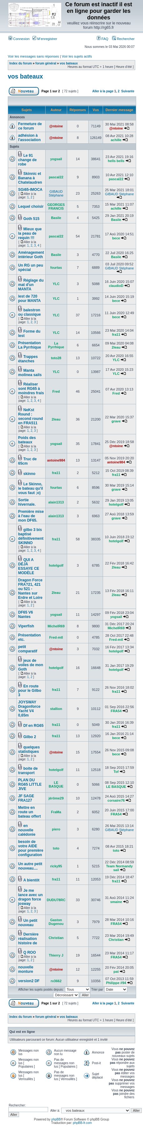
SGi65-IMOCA (30, 189)
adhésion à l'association (29, 137)
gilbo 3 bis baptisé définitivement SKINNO (30, 536)
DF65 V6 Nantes (25, 614)
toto (56, 848)
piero (56, 829)
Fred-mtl (56, 637)
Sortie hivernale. (27, 502)
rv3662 (56, 981)
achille (116, 140)
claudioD (116, 286)
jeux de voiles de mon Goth (30, 664)
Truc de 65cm (27, 461)
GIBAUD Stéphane (56, 193)
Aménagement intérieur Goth (31, 254)
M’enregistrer (44, 39)
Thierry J (56, 955)
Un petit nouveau (27, 922)
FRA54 (116, 711)
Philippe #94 (116, 983)
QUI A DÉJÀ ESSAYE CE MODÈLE (28, 566)
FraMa (56, 812)
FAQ (102, 39)
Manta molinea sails (30, 372)
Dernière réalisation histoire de (28, 938)
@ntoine (56, 126)
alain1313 (56, 502)
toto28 (56, 358)
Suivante (127, 91)
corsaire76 (116, 800)
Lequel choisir (30, 206)
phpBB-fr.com (82, 1123)
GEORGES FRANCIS (56, 206)
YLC (56, 284)
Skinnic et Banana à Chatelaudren (30, 178)
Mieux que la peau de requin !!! (30, 233)
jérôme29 (55, 798)
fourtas (56, 267)
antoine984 (56, 460)
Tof (116, 771)
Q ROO (29, 952)
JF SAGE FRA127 (26, 798)
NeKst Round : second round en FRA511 (30, 416)
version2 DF (29, 981)
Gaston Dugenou (56, 922)
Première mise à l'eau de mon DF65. (31, 516)
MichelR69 (55, 626)
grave (116, 421)
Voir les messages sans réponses (33, 56)
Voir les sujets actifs (77, 56)
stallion (56, 709)
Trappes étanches (28, 359)
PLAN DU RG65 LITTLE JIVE (30, 784)
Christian (56, 938)
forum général (45, 63)
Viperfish (26, 626)
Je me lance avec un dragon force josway (30, 897)
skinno (29, 474)
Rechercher (123, 39)
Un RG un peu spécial (30, 267)
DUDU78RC (56, 900)
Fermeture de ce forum (30, 126)
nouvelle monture (25, 969)
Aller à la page (102, 91)
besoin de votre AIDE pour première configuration (30, 848)
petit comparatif (27, 649)
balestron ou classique (29, 312)
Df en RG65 (33, 725)
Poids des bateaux (27, 440)
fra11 (116, 334)
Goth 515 (31, 219)
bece (116, 238)
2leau (116, 347)
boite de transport (28, 770)
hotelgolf (116, 504)
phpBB (56, 1119)
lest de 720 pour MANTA (29, 298)
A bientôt (31, 880)
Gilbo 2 (29, 737)
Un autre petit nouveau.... (30, 866)
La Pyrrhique (56, 345)
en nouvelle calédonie (26, 830)
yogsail (56, 159)
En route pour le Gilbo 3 (29, 690)
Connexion (19, 39)
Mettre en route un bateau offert (29, 812)
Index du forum (20, 63)
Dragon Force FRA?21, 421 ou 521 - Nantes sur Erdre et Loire (30, 589)
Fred (56, 391)
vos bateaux (69, 63)
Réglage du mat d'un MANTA (30, 284)
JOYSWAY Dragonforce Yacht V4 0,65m (29, 708)
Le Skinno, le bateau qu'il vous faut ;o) (30, 488)
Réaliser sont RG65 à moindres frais (31, 388)
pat (116, 971)
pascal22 (56, 177)
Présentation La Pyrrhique (29, 345)
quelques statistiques (29, 749)
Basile (56, 218)
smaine (116, 902)
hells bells (116, 161)
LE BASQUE (56, 784)
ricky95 (56, 866)
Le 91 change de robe (27, 159)
